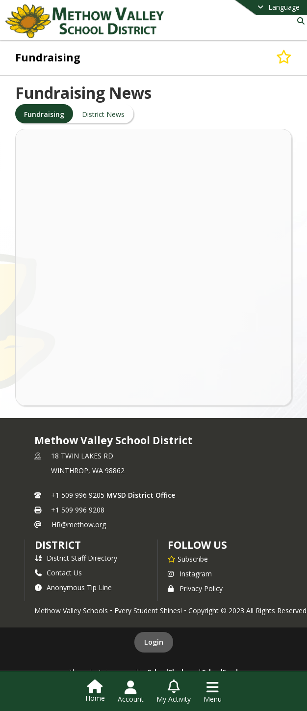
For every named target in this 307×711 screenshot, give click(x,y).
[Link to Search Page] (299, 21)
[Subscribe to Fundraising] (284, 57)
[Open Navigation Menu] (213, 692)
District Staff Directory (76, 558)
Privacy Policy (195, 588)
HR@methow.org (78, 524)
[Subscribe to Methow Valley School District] (188, 558)
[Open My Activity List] (173, 692)
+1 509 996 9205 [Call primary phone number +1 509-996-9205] (77, 495)
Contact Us (58, 572)
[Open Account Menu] (131, 692)
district (58, 545)
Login (153, 642)
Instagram (190, 573)
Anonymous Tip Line (73, 587)
